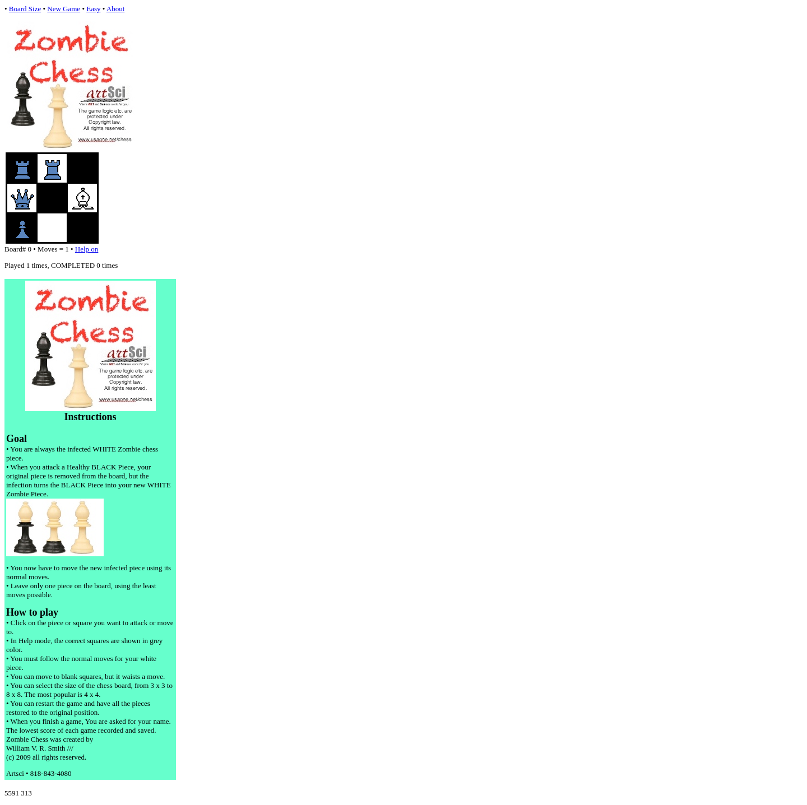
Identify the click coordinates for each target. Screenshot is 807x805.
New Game (63, 8)
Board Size (25, 8)
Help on (87, 249)
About (115, 8)
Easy (93, 8)
